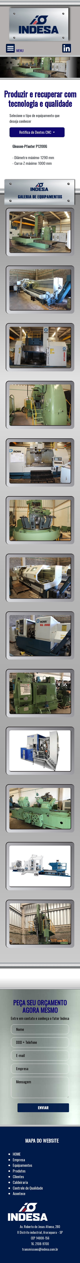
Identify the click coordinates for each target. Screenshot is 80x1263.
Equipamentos (22, 1165)
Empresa (19, 1159)
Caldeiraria (20, 1182)
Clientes (18, 1176)
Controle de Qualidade (28, 1188)
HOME (17, 1154)
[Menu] (10, 48)
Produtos (19, 1171)
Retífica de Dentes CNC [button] (35, 132)
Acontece (19, 1193)
